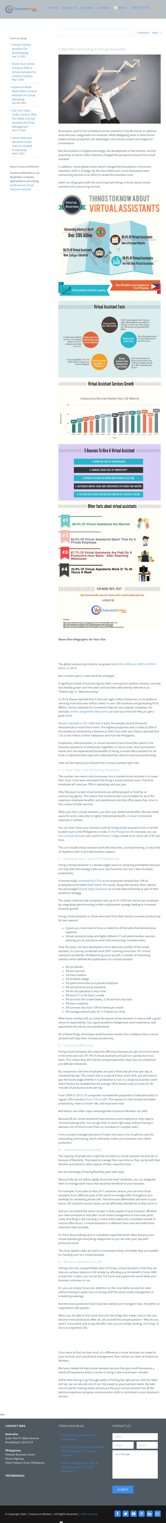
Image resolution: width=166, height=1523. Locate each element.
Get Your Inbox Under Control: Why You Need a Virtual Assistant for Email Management (24, 119)
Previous (143, 32)
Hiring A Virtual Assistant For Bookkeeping (21, 49)
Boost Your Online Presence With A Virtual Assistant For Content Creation (82, 1451)
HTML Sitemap (89, 1514)
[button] (154, 7)
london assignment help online (89, 711)
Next (155, 32)
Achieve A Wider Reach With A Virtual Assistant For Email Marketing (79, 1467)
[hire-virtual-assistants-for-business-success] (109, 89)
